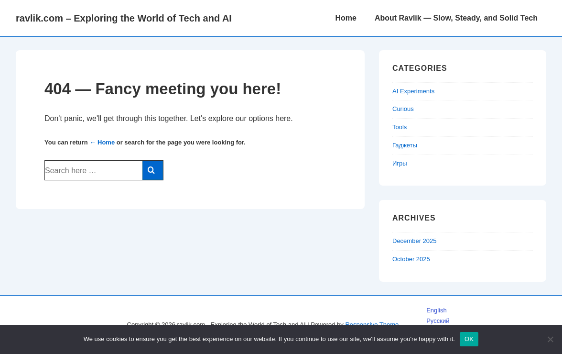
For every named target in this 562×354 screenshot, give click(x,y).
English (436, 310)
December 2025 (414, 240)
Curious (403, 108)
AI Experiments (413, 91)
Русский (437, 320)
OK (469, 339)
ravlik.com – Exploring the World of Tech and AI (124, 18)
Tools (399, 127)
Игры (399, 163)
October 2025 (411, 259)
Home (345, 18)
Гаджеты (404, 145)
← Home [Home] (102, 142)
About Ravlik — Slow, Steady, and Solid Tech (456, 18)
